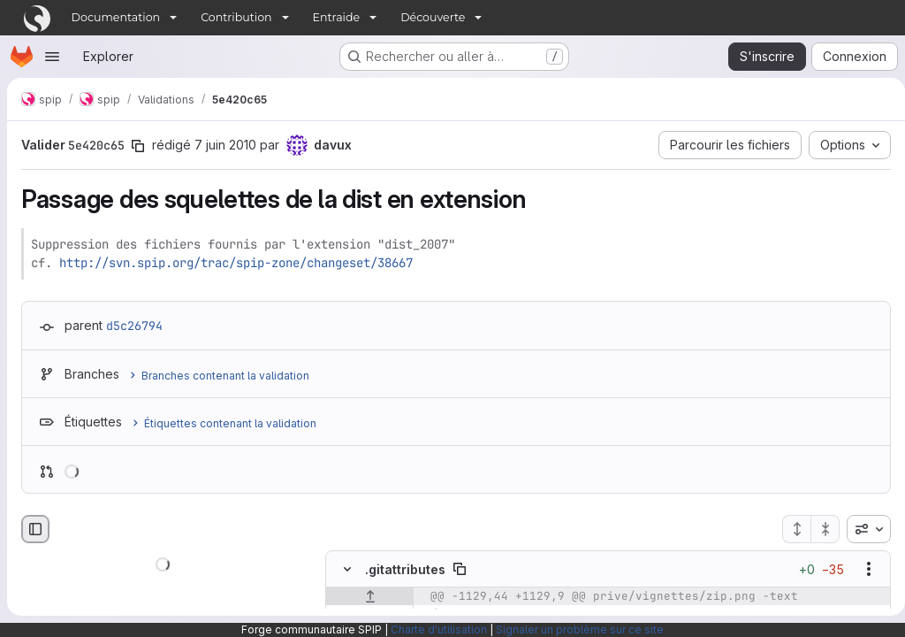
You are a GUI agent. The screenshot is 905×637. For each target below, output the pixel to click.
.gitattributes (405, 569)
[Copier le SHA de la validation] (137, 146)
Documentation (116, 17)
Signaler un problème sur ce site (580, 629)
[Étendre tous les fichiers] (789, 529)
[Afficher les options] (861, 569)
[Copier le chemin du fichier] (459, 569)
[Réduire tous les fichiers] (818, 529)
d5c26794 (134, 326)
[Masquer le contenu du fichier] (347, 569)
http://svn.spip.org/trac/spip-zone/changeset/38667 (236, 263)
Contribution (236, 17)
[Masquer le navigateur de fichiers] (35, 529)
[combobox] (862, 529)
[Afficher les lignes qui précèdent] (370, 597)
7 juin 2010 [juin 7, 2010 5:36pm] (225, 144)
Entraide (337, 17)
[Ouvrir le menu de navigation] (52, 56)
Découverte (432, 17)
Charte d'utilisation (439, 629)
